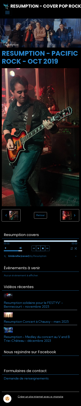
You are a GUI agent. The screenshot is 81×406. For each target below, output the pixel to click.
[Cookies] (7, 399)
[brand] (39, 6)
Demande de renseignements (26, 378)
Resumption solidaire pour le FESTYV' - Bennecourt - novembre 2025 (33, 304)
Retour (40, 215)
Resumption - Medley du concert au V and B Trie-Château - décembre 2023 (37, 339)
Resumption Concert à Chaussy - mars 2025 (36, 321)
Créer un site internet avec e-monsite (40, 396)
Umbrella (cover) (27, 256)
